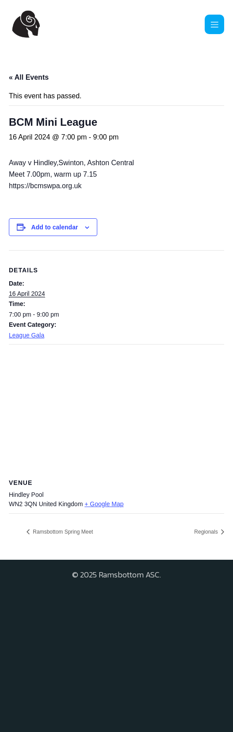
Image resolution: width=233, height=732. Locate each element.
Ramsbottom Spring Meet (62, 532)
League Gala (26, 335)
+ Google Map (103, 503)
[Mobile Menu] (214, 24)
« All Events (29, 77)
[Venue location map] (116, 408)
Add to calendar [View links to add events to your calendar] (54, 227)
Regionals (206, 532)
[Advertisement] (116, 652)
